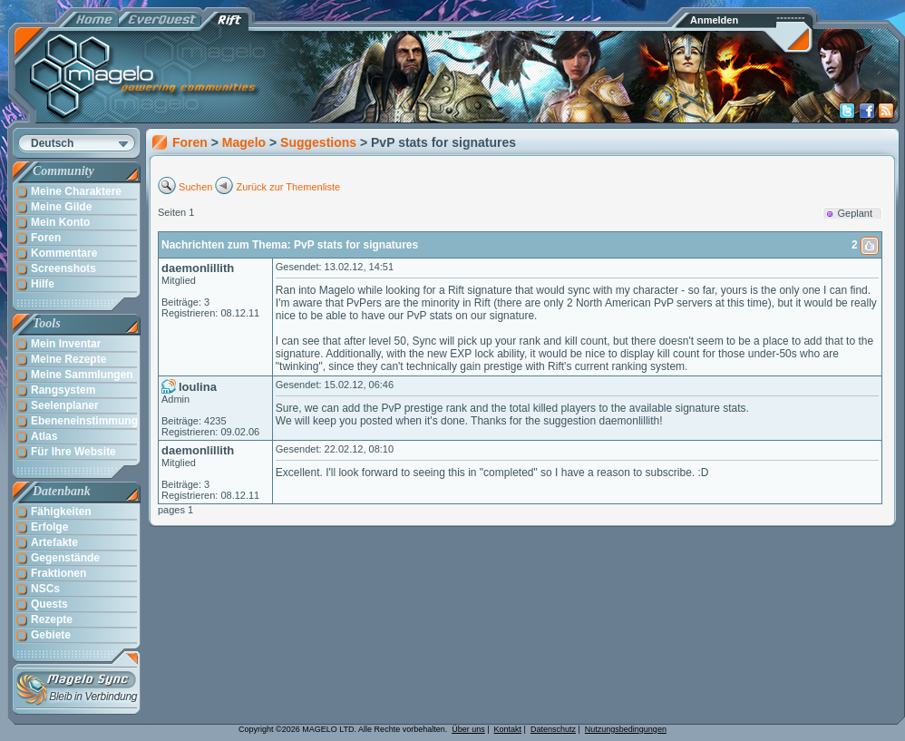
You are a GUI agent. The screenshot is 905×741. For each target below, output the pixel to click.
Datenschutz (553, 729)
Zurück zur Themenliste (289, 186)
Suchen (195, 186)
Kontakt (508, 729)
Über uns (468, 729)
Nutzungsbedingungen (626, 729)
